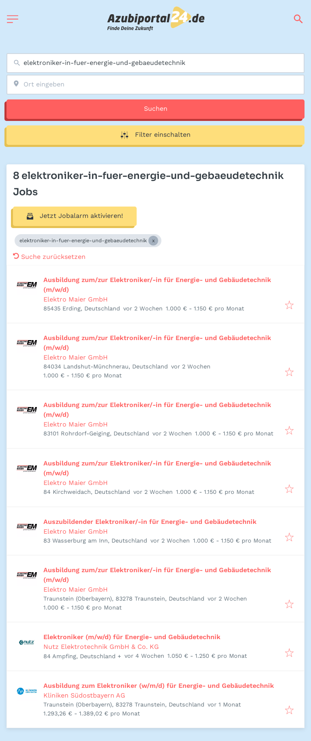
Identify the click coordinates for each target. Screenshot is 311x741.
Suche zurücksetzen (49, 257)
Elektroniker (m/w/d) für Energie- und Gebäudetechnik (132, 637)
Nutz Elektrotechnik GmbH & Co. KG (101, 647)
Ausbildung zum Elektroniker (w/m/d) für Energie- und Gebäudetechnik (158, 685)
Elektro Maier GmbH (75, 299)
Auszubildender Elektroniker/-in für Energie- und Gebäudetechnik (150, 522)
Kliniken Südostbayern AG (84, 695)
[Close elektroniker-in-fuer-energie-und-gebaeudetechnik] (153, 241)
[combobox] (155, 63)
